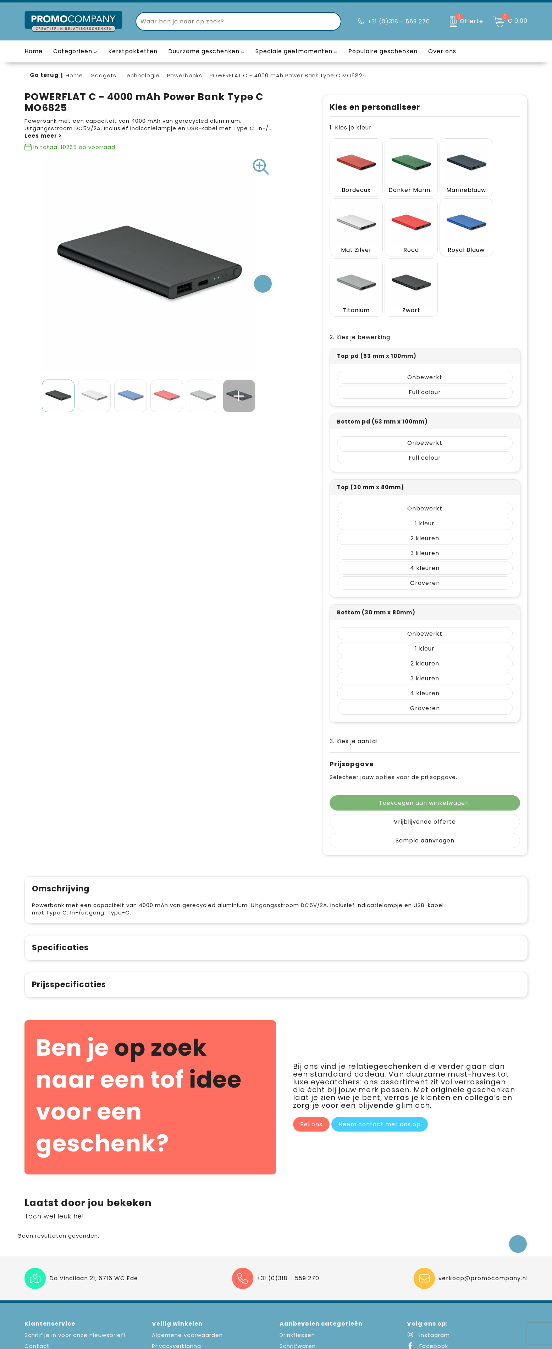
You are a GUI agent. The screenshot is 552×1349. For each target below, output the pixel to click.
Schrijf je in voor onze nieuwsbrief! (74, 1260)
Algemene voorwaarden (187, 1260)
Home (74, 75)
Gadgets (103, 75)
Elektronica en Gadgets (314, 1282)
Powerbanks (184, 75)
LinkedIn (424, 1282)
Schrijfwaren (298, 1271)
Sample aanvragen (425, 766)
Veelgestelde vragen (55, 1282)
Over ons (37, 1293)
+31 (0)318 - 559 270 (399, 21)
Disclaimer (167, 1293)
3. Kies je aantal (354, 666)
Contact (37, 1271)
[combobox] (230, 21)
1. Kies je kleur (351, 127)
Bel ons (311, 1049)
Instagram (428, 1260)
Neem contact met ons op (379, 1049)
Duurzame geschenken (203, 51)
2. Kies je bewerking (360, 262)
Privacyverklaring (176, 1271)
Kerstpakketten (133, 51)
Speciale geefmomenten (293, 51)
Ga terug (44, 75)
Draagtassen (299, 1293)
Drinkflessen (297, 1260)
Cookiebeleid (171, 1282)
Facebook (427, 1271)
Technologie (142, 75)
